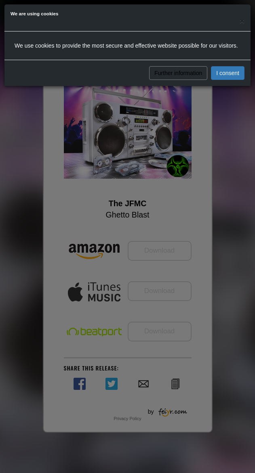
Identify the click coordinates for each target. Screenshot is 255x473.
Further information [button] (178, 73)
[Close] (242, 21)
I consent (227, 73)
